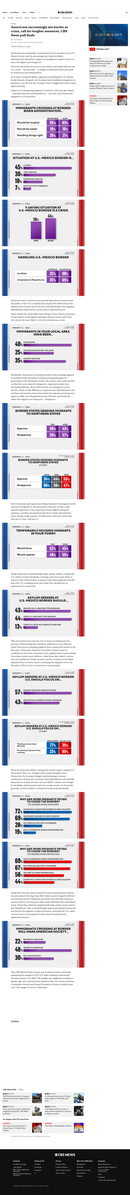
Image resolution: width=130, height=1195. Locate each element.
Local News (15, 12)
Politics (34, 18)
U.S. (3, 18)
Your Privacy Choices (63, 1170)
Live (25, 12)
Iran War (10, 18)
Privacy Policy (60, 1164)
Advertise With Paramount (107, 1167)
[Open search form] (127, 12)
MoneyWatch (55, 18)
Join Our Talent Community (103, 1170)
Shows (33, 12)
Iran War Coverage (19, 1164)
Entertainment (67, 18)
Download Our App (83, 1170)
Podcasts (80, 1167)
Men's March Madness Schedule (21, 1170)
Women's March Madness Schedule (22, 1174)
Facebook (37, 1167)
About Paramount (104, 1164)
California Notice (62, 1167)
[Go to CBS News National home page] (65, 12)
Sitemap (80, 1176)
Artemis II (19, 18)
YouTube (37, 1164)
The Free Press (93, 18)
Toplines (15, 1021)
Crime (77, 18)
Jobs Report (17, 1167)
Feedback (101, 1177)
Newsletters (81, 1164)
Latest (5, 12)
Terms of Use (60, 1173)
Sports (83, 18)
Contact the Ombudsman (107, 1180)
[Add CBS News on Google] (21, 46)
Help (99, 1174)
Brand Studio (81, 1173)
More (21, 1089)
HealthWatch (43, 18)
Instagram (37, 1170)
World (27, 18)
